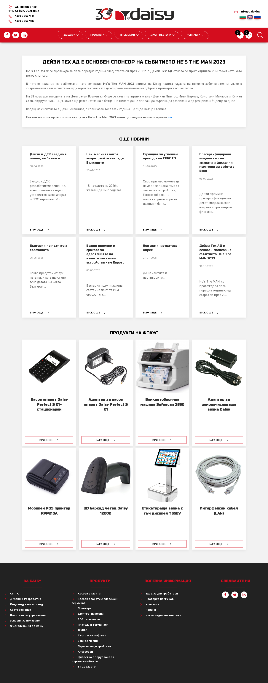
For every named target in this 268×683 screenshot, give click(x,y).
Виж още (40, 230)
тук (170, 117)
